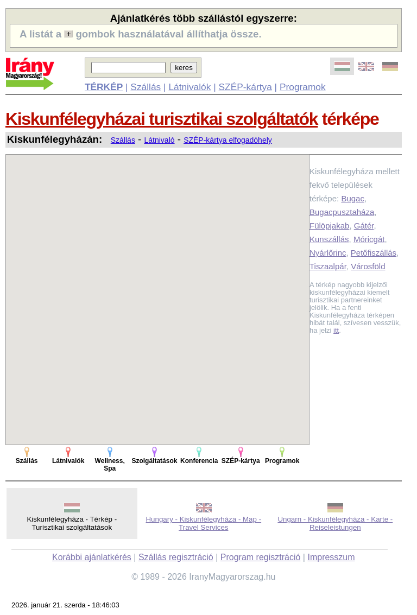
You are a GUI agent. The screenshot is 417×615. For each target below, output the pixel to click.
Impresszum (331, 557)
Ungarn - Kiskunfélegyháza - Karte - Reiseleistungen (335, 523)
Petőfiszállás (373, 252)
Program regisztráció (260, 557)
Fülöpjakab (329, 225)
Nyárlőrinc (327, 252)
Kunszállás (329, 239)
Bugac (352, 198)
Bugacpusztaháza (341, 212)
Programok (303, 86)
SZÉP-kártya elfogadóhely (228, 140)
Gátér (364, 225)
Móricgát (369, 239)
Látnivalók (189, 86)
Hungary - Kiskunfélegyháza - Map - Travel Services (203, 523)
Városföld (368, 266)
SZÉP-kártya (245, 86)
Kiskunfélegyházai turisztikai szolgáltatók (161, 119)
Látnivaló (159, 140)
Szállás (145, 86)
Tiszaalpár (327, 266)
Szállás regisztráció (175, 557)
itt (336, 330)
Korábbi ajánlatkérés (91, 557)
